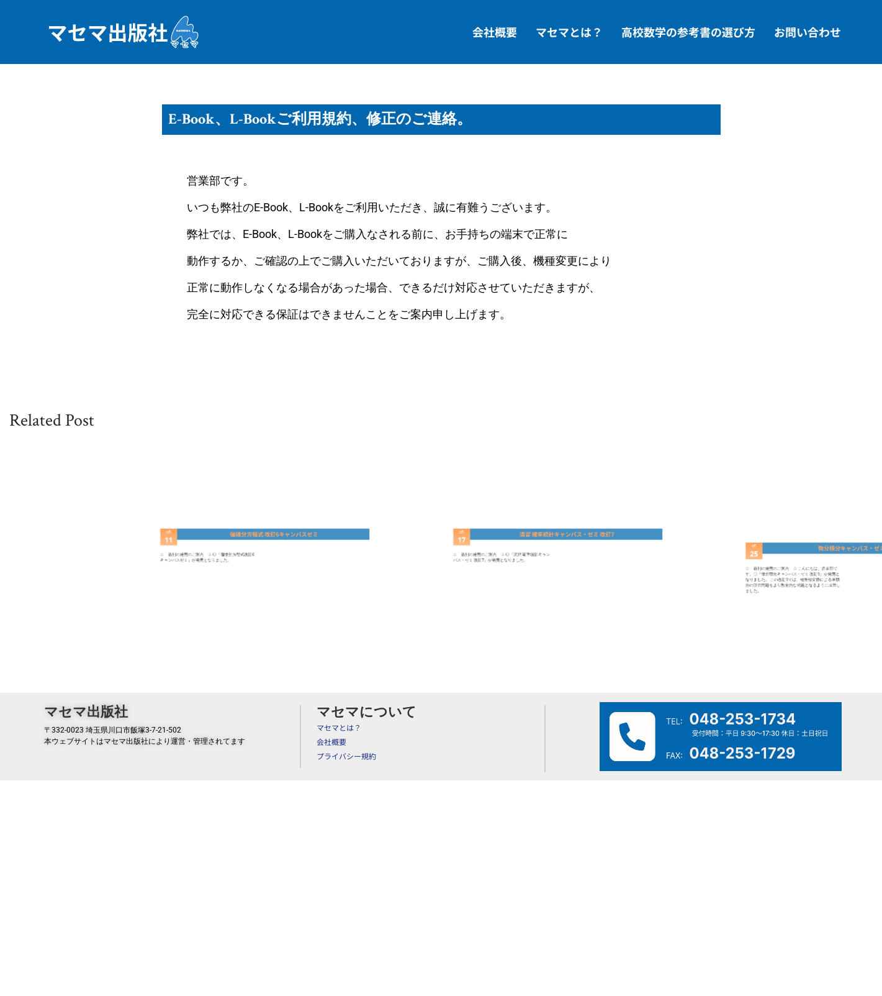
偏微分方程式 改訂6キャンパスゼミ (257, 538)
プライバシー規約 (346, 756)
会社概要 (494, 32)
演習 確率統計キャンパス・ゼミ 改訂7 (549, 538)
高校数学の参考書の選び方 (688, 32)
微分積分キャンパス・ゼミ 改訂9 (843, 557)
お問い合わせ (807, 32)
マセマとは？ (569, 32)
